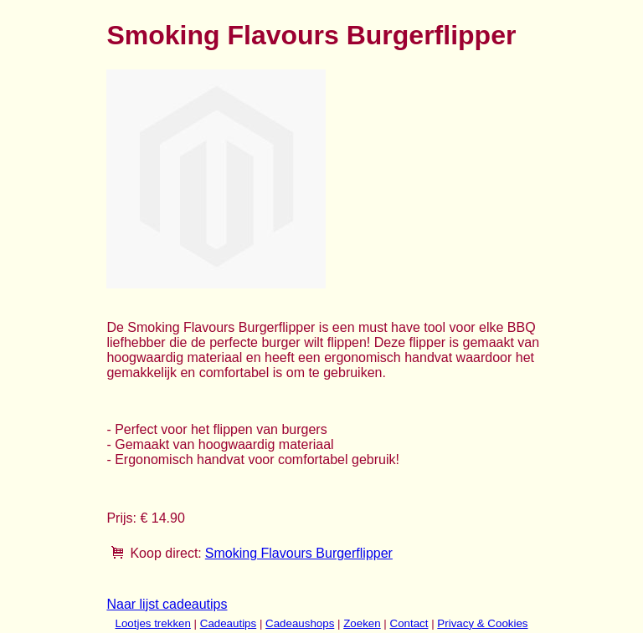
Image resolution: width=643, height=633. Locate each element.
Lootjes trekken (152, 623)
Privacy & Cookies (482, 623)
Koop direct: (165, 553)
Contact (409, 623)
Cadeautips (228, 623)
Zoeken (361, 623)
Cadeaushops (299, 623)
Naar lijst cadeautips (166, 604)
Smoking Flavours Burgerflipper (299, 553)
